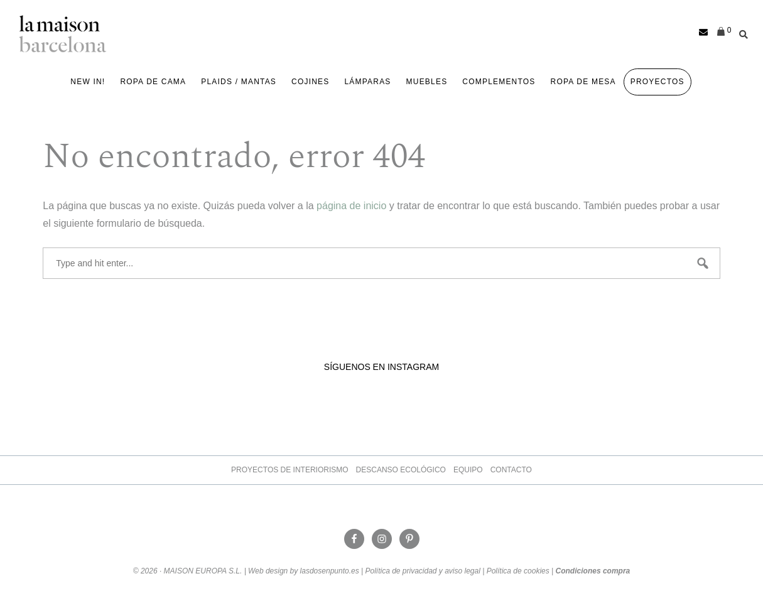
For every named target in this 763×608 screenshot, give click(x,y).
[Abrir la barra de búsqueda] (740, 33)
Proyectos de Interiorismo (289, 469)
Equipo (468, 469)
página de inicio (351, 205)
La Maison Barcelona (63, 34)
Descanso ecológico (401, 469)
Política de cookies (518, 571)
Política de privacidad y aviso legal (422, 571)
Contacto (511, 469)
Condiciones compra (593, 571)
